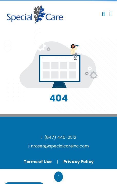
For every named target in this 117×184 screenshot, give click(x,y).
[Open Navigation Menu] (110, 14)
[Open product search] (103, 14)
